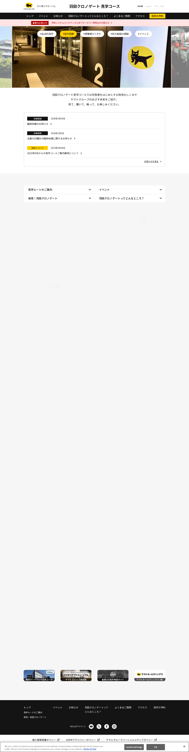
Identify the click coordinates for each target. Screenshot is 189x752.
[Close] (184, 746)
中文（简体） (160, 6)
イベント (43, 16)
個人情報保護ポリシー (44, 740)
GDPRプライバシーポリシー (81, 740)
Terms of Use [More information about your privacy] (89, 749)
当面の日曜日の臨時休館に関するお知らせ (49, 138)
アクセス (140, 16)
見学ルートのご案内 (40, 189)
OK (155, 747)
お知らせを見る (151, 161)
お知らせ (58, 16)
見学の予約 (157, 16)
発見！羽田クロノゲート (42, 198)
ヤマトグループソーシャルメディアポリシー (129, 740)
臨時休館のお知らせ (37, 124)
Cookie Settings (134, 747)
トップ (29, 16)
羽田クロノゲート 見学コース (94, 6)
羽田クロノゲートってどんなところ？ (88, 16)
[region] (94, 747)
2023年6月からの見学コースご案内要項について (53, 153)
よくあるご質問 (122, 16)
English (149, 6)
